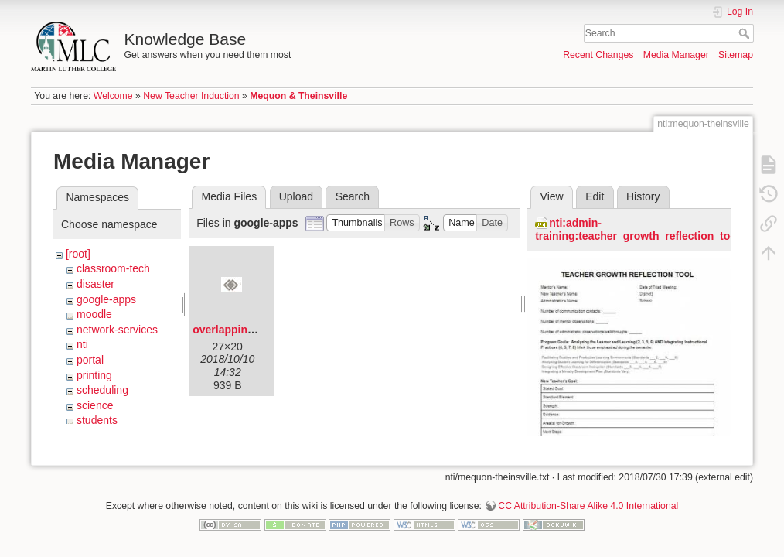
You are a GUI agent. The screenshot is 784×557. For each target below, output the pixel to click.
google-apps (106, 299)
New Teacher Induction (191, 96)
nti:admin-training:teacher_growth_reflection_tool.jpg (646, 229)
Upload (296, 196)
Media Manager (676, 55)
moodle (94, 314)
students (97, 420)
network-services (117, 329)
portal (90, 360)
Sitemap (735, 55)
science (95, 405)
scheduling (102, 390)
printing (94, 375)
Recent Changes (598, 55)
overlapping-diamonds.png (262, 329)
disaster (95, 284)
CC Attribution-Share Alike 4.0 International (588, 506)
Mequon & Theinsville (298, 96)
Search (745, 33)
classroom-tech (113, 268)
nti (82, 344)
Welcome (113, 96)
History (643, 196)
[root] (78, 254)
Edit (594, 196)
